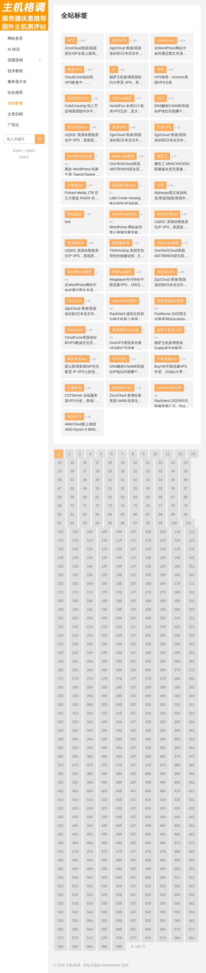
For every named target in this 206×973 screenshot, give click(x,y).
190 (177, 601)
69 (60, 506)
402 (61, 791)
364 (90, 756)
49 (85, 488)
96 (123, 523)
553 (75, 921)
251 (192, 653)
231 (192, 635)
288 (148, 687)
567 (133, 929)
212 (61, 627)
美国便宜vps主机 (125, 330)
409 (163, 791)
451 (192, 826)
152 (61, 575)
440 (177, 817)
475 (104, 851)
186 (119, 601)
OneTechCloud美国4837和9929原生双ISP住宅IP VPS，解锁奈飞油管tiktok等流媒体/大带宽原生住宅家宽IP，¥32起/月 (126, 167)
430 (177, 808)
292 (61, 696)
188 (148, 601)
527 (133, 895)
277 (133, 679)
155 (104, 575)
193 (75, 609)
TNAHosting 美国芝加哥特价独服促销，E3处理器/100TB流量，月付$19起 (126, 253)
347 (133, 739)
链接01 (17, 151)
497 (133, 869)
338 (148, 730)
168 (148, 583)
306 (119, 704)
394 (90, 782)
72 (98, 506)
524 (90, 895)
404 (90, 791)
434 (90, 817)
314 (90, 713)
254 (90, 661)
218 (148, 627)
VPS (70, 40)
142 (61, 566)
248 (148, 653)
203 (75, 618)
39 (98, 480)
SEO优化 (119, 359)
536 (119, 903)
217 (133, 627)
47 (60, 488)
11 (168, 454)
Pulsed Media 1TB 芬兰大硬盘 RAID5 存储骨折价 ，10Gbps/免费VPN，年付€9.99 (82, 196)
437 (133, 817)
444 (90, 826)
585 (104, 947)
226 (119, 635)
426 (119, 808)
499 (163, 869)
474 (90, 851)
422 (61, 808)
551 (192, 912)
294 (90, 696)
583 (75, 947)
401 (192, 782)
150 (177, 566)
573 (75, 938)
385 (104, 774)
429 (163, 808)
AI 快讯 (14, 49)
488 (148, 860)
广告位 (13, 125)
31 (135, 471)
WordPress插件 (79, 272)
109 (163, 532)
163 (75, 583)
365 (104, 756)
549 (163, 912)
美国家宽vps (77, 359)
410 (177, 791)
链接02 (30, 151)
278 (148, 679)
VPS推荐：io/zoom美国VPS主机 (171, 79)
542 (61, 912)
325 (104, 722)
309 (163, 704)
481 (192, 851)
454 (90, 834)
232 (61, 644)
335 (104, 730)
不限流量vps (167, 359)
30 (123, 471)
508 (148, 877)
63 (123, 497)
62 (110, 497)
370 (177, 756)
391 (192, 774)
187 (133, 601)
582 (61, 947)
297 (133, 696)
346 (119, 739)
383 (75, 774)
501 (192, 869)
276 (119, 679)
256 (119, 661)
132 (61, 558)
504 (90, 877)
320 (177, 713)
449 (163, 826)
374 (90, 765)
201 (192, 609)
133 (75, 558)
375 (104, 765)
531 (192, 895)
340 (177, 730)
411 (192, 791)
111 (192, 532)
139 (163, 558)
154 (90, 575)
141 (192, 558)
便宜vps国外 (122, 272)
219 (163, 627)
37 (72, 480)
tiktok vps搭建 (168, 243)
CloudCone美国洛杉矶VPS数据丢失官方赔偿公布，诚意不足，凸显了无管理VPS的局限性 (81, 340)
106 (119, 532)
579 (163, 938)
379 (163, 765)
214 (90, 627)
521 (192, 886)
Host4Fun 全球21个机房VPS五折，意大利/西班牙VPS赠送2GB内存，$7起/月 (126, 109)
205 (104, 618)
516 (119, 886)
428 (148, 808)
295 (104, 696)
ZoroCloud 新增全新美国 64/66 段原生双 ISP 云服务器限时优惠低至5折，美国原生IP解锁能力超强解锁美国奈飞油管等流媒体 (127, 398)
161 (192, 575)
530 (177, 895)
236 (119, 644)
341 (192, 730)
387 (133, 774)
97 (135, 523)
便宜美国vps (77, 127)
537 (133, 903)
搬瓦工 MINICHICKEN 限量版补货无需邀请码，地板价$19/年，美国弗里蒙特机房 (171, 167)
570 (177, 929)
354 (90, 748)
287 (133, 687)
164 (90, 583)
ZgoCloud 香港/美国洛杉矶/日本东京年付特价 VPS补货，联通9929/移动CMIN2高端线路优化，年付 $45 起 (126, 51)
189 (163, 601)
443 (75, 826)
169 (163, 583)
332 (61, 730)
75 (135, 506)
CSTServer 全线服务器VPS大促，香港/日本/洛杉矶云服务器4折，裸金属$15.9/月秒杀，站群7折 (82, 398)
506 (119, 877)
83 (98, 514)
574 (90, 938)
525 (104, 895)
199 (163, 609)
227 (133, 635)
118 (148, 540)
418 (148, 800)
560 (177, 921)
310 (177, 704)
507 (133, 877)
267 (133, 670)
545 (104, 912)
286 (119, 687)
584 (90, 947)
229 (163, 635)
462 (61, 843)
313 (75, 713)
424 (90, 808)
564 (90, 929)
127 (133, 549)
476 (119, 851)
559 (163, 921)
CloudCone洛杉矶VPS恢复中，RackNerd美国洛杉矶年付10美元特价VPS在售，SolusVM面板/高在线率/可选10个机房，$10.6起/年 (81, 80)
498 (148, 869)
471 (192, 843)
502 (61, 877)
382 (61, 774)
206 (119, 618)
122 (61, 549)
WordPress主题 (79, 156)
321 (192, 713)
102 (61, 532)
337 (133, 730)
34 (173, 471)
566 (119, 929)
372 (61, 765)
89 (173, 514)
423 (75, 808)
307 (133, 704)
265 (104, 670)
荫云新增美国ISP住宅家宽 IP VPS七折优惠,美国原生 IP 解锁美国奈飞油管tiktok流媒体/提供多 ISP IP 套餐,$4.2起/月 (82, 369)
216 (119, 627)
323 (75, 722)
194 (90, 609)
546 (119, 912)
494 (90, 869)
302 (61, 704)
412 (61, 800)
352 (61, 748)
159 (163, 575)
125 (104, 549)
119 (163, 540)
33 (161, 471)
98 (148, 523)
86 (135, 514)
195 (104, 609)
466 (119, 843)
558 (148, 921)
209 (163, 618)
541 (192, 903)
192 (61, 609)
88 (161, 514)
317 (133, 713)
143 (75, 566)
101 (189, 523)
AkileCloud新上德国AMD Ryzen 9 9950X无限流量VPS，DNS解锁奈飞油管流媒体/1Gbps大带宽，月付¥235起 (81, 427)
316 (119, 713)
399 (163, 782)
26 (72, 471)
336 (119, 730)
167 (133, 583)
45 (173, 480)
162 (61, 583)
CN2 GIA (74, 301)
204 (90, 618)
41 (123, 480)
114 (90, 540)
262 (61, 670)
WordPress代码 (124, 214)
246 (119, 653)
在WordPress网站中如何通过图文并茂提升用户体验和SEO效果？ (170, 51)
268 (148, 670)
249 (163, 653)
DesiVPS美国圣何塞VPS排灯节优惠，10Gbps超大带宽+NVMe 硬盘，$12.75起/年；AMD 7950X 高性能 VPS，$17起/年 (126, 346)
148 (148, 566)
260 (177, 661)
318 (148, 713)
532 (61, 903)
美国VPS (119, 40)
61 (98, 497)
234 (90, 644)
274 (90, 679)
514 (90, 886)
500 (177, 869)
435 (104, 817)
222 (61, 635)
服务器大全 (17, 81)
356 (119, 748)
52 (123, 488)
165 (104, 583)
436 (119, 817)
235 (104, 644)
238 (148, 644)
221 (192, 627)
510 (177, 877)
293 (75, 696)
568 (148, 929)
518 (148, 886)
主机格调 (24, 15)
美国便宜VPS (78, 98)
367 (133, 756)
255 (104, 661)
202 (61, 618)
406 (119, 791)
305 (104, 704)
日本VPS (164, 127)
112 (61, 540)
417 (133, 800)
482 (61, 860)
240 (177, 644)
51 (110, 488)
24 (186, 462)
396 (119, 782)
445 (104, 826)
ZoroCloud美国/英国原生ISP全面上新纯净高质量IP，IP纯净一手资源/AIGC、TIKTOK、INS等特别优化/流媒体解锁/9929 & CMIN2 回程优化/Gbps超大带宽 (82, 51)
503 (75, 877)
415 (104, 800)
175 (104, 592)
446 (119, 826)
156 (119, 575)
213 (75, 627)
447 (133, 826)
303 (75, 704)
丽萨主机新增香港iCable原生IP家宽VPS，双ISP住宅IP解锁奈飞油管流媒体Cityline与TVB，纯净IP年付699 (171, 346)
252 (61, 661)
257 (133, 661)
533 (75, 903)
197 (133, 609)
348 (148, 739)
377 (133, 765)
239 (163, 644)
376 (119, 765)
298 (148, 696)
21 (148, 462)
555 (104, 921)
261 (192, 661)
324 (90, 722)
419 (163, 800)
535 (104, 903)
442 (61, 826)
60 (85, 497)
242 (61, 653)
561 (192, 921)
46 (186, 480)
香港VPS (119, 127)
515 (104, 886)
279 (163, 679)
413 (75, 800)
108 (148, 532)
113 (75, 540)
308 (148, 704)
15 (72, 462)
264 (90, 670)
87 (148, 514)
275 (104, 679)
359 (163, 748)
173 (75, 592)
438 (148, 817)
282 (61, 687)
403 (75, 791)
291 (192, 687)
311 (192, 704)
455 (104, 834)
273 (75, 679)
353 (75, 748)
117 (133, 540)
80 (60, 514)
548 (148, 912)
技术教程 (15, 71)
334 (90, 730)
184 (90, 601)
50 (98, 488)
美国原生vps (122, 388)
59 (72, 497)
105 (104, 532)
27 (85, 471)
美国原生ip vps (124, 185)
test (68, 222)
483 (75, 860)
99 (161, 523)
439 (163, 817)
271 (192, 670)
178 (148, 592)
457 (133, 834)
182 (61, 601)
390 (177, 774)
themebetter (111, 965)
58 (60, 497)
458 (148, 834)
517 (133, 886)
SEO (161, 98)
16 (85, 462)
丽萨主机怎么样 (169, 330)
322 (61, 722)
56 (173, 488)
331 (192, 722)
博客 (160, 69)
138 (148, 558)
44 (161, 480)
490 (177, 860)
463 (75, 843)
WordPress (166, 40)
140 (177, 558)
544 (90, 912)
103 (75, 532)
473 (75, 851)
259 (163, 661)
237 (133, 644)
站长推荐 (15, 92)
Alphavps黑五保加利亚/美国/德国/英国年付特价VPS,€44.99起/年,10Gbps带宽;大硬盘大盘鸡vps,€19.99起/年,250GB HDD (171, 196)
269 (163, 670)
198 (148, 609)
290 (177, 687)
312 (61, 713)
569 (163, 929)
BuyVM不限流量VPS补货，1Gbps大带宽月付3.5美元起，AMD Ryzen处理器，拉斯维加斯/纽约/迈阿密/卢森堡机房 (171, 369)
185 (104, 601)
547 (133, 912)
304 (90, 704)
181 (192, 592)
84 (110, 514)
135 (104, 558)
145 (104, 566)
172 (61, 592)
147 (133, 566)
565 (104, 929)
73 (110, 506)
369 (163, 756)
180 (177, 592)
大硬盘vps (75, 185)
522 (61, 895)
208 (148, 618)
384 (90, 774)
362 (61, 756)
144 (90, 566)
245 (104, 653)
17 (98, 462)
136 (119, 558)
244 (90, 653)
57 (186, 488)
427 (133, 808)
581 (192, 938)
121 (192, 540)
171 (192, 583)
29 (110, 471)
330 (177, 722)
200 (177, 609)
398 (148, 782)
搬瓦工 (162, 156)
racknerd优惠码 (124, 301)
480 (177, 851)
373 (75, 765)
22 (161, 462)
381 (192, 765)
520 (177, 886)
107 (133, 532)
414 (90, 800)
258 (148, 661)
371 (192, 756)
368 (148, 756)
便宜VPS (74, 69)
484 (90, 860)
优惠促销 (15, 60)
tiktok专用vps (167, 214)
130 (177, 549)
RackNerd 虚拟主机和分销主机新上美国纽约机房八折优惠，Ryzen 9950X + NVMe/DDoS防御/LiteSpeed (126, 317)
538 (148, 903)
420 (177, 800)
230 (177, 635)
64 (135, 497)
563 (75, 929)
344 (90, 739)
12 (180, 454)
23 (173, 462)
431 (192, 808)
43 (148, 480)
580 (177, 938)
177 (133, 592)
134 (90, 558)
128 (148, 549)
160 (177, 575)
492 (61, 869)
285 (104, 687)
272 (61, 679)
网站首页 (15, 38)
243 (75, 653)
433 (75, 817)
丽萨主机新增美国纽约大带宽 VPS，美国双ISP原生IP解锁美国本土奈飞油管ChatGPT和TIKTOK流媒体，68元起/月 (126, 80)
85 (123, 514)
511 (192, 877)
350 (177, 739)
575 (104, 938)
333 (75, 730)
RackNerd (75, 330)
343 (75, 739)
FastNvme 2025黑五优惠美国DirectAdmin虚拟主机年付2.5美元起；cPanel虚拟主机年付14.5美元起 (171, 317)
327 (133, 722)
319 (163, 713)
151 (192, 566)
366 (119, 756)
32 (148, 471)
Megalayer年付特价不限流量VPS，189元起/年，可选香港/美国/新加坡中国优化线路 (127, 282)
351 (192, 739)
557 (133, 921)
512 (61, 886)
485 (104, 860)
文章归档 (15, 114)
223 (75, 635)
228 (148, 635)
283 (75, 687)
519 (163, 886)
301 (192, 696)
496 (119, 869)
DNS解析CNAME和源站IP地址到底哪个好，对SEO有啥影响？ (171, 109)
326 (119, 722)
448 (148, 826)
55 (161, 488)
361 (192, 748)
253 (75, 661)
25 (60, 471)
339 (163, 730)
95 (110, 523)
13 (193, 454)
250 (177, 653)
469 (163, 843)
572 (61, 938)
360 (177, 748)
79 (186, 506)
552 (61, 921)
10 (155, 454)
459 (163, 834)
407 (133, 791)
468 (148, 843)
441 (192, 817)
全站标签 (15, 103)
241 (192, 644)
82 (85, 514)
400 (177, 782)
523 (75, 895)
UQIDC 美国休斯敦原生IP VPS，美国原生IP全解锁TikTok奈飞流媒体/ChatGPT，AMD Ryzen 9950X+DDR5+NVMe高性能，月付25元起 (82, 138)
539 (163, 903)
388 (148, 774)
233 (75, 644)
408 (148, 791)
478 (148, 851)
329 (163, 722)
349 (163, 739)
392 (61, 782)
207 (133, 618)
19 (123, 462)
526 (119, 895)
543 (75, 912)
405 (104, 791)
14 (60, 462)
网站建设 (74, 214)
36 (60, 480)
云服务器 (74, 388)
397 (133, 782)
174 (90, 592)
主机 (160, 185)
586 (119, 947)
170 (177, 583)
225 (104, 635)
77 (161, 506)
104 (90, 532)
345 (104, 739)
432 (61, 817)
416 (119, 800)
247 (133, 653)
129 (163, 549)
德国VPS (74, 416)
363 (75, 756)
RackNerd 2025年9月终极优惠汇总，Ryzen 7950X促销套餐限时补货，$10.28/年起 (171, 404)
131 (192, 549)
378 (148, 765)
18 (110, 462)
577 (133, 938)
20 (135, 462)
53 (135, 488)
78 (173, 506)
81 (72, 514)
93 (85, 523)
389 (163, 774)
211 (192, 618)
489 (163, 860)
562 (61, 929)
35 (186, 471)
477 (133, 851)
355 (104, 748)
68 (186, 497)
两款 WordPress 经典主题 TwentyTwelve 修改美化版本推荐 (82, 172)
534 (90, 903)
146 (119, 566)
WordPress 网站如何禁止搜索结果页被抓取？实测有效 (125, 230)
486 (119, 860)
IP (113, 69)
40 (110, 480)
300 (177, 696)
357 (133, 748)
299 (163, 696)
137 (133, 558)
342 (61, 739)
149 (163, 566)
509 (163, 877)
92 (72, 523)
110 (177, 532)
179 (163, 592)
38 (85, 480)
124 (90, 549)
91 (60, 523)
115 (104, 540)
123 (75, 549)
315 (104, 713)
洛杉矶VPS (166, 272)
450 (177, 826)
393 (75, 782)
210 (177, 618)
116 (119, 540)
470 (177, 843)
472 (61, 851)
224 (90, 635)
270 (177, 670)
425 (104, 808)
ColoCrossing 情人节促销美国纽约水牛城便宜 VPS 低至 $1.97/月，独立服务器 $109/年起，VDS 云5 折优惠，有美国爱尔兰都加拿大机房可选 (82, 109)
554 (90, 921)
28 (98, 471)
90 (186, 514)
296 (119, 696)
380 (177, 765)
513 (75, 886)
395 (104, 782)
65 (148, 497)
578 (148, 938)
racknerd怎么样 (169, 388)
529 (163, 895)
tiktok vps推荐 (123, 156)
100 (174, 523)
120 (177, 540)
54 (148, 488)
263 (75, 670)
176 (119, 592)
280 (177, 679)
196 (119, 609)
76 (148, 506)
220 (177, 627)
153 (75, 575)
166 (119, 583)
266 (119, 670)
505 (104, 877)
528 (148, 895)
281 (192, 679)
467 (133, 843)
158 (148, 575)
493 (75, 869)
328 (148, 722)
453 (75, 834)
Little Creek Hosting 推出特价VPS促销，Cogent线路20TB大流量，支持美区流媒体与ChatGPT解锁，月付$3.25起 (126, 201)
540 (177, 903)
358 (148, 748)
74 (123, 506)
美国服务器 (121, 243)
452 (61, 834)
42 (135, 480)
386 (119, 774)
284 (90, 687)
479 (163, 851)
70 (72, 506)
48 (72, 488)
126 (119, 549)
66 (161, 497)
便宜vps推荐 (122, 98)
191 (192, 601)
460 (177, 834)
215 (104, 627)
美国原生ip (75, 243)
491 (192, 860)
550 (177, 912)
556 (119, 921)
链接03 (24, 157)
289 (163, 687)
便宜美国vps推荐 (170, 301)
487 (133, 860)
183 (75, 601)
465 (104, 843)
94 (98, 523)
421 (192, 800)
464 (90, 843)
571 (192, 929)
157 (133, 575)
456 (119, 834)
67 (173, 497)
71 (85, 506)
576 (119, 938)
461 (192, 834)
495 (104, 869)
